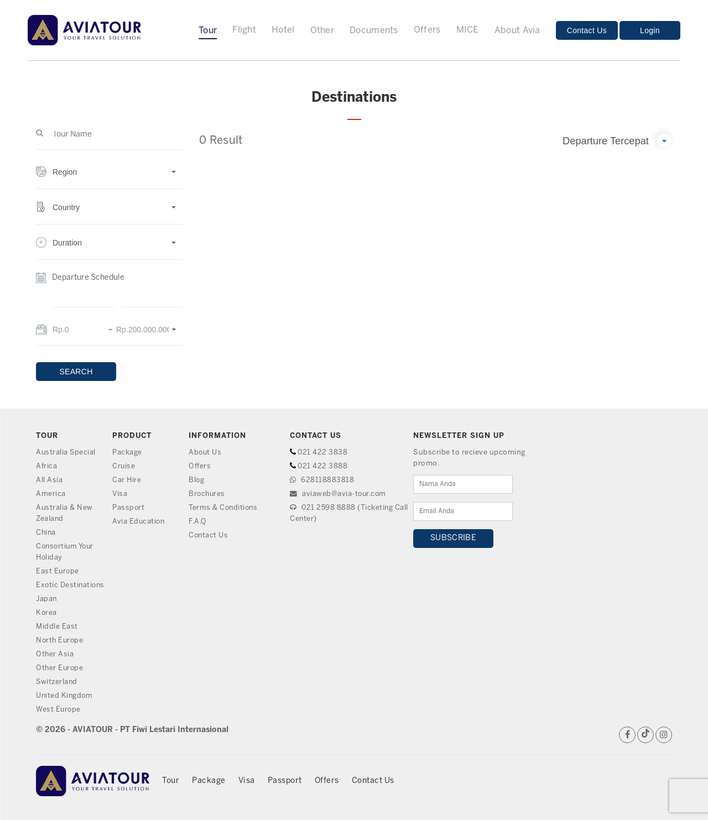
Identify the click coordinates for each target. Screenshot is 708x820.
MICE (467, 30)
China (46, 532)
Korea (47, 613)
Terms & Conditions (224, 507)
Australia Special (66, 452)
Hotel (283, 30)
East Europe (58, 571)
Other (322, 31)
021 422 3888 (323, 466)
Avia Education (139, 521)
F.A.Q (198, 521)
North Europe (60, 640)
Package (127, 452)
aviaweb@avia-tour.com (339, 494)
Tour (208, 31)
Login (650, 30)
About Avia (517, 31)
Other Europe (60, 668)
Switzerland (57, 682)
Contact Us (587, 30)
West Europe (59, 709)
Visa (120, 494)
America (51, 494)
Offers (427, 30)
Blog (197, 480)
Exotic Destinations (71, 585)
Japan (47, 599)
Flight (244, 30)
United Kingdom (65, 695)
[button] (109, 177)
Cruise (124, 466)
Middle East (57, 626)
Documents (374, 31)
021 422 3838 (323, 452)
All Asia (49, 480)
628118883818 (322, 480)
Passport (128, 507)
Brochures (208, 494)
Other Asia (55, 654)
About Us (205, 452)
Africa (46, 466)
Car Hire (127, 480)
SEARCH (75, 371)
